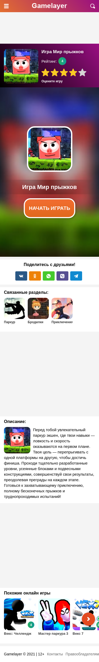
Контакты (55, 654)
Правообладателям (82, 654)
